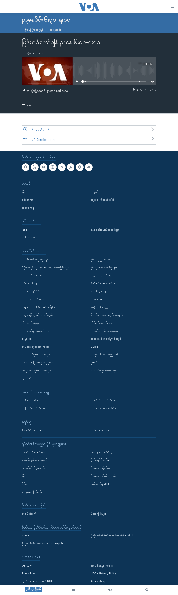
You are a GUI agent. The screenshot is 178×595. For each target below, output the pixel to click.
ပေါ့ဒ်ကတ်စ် (28, 237)
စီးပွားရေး (27, 338)
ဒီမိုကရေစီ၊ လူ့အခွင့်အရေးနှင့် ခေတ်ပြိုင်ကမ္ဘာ (46, 267)
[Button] (28, 106)
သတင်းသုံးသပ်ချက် (32, 275)
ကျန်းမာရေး (97, 298)
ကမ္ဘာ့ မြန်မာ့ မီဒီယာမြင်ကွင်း (37, 314)
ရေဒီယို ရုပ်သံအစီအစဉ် (34, 459)
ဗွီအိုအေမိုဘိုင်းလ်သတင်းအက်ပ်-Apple (42, 543)
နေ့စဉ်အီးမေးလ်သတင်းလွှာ (105, 229)
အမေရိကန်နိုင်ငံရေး (32, 291)
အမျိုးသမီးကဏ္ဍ (99, 306)
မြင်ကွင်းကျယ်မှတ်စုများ (104, 267)
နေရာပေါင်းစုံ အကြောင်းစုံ (105, 354)
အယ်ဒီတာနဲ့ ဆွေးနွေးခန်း (35, 259)
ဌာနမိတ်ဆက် (29, 513)
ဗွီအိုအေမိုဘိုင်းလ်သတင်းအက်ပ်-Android (112, 535)
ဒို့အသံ (94, 362)
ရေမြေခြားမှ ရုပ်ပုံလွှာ (102, 452)
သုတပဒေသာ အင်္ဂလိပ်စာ (104, 408)
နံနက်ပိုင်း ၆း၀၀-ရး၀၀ (34, 430)
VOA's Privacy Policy (103, 573)
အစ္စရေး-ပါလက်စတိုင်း (103, 199)
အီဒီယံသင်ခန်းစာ (31, 400)
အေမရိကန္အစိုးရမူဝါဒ (102, 565)
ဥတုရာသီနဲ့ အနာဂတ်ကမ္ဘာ (36, 330)
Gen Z (94, 346)
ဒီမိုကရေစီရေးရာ (31, 283)
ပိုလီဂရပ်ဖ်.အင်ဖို (100, 459)
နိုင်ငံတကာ (28, 199)
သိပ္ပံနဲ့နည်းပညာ (30, 322)
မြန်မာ (25, 191)
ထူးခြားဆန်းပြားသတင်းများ (36, 370)
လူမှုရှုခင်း (27, 378)
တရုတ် (94, 191)
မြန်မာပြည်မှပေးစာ (101, 259)
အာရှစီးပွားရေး (99, 291)
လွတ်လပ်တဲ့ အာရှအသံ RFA (37, 581)
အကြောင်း (55, 29)
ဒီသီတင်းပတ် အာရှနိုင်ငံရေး (105, 283)
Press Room (29, 573)
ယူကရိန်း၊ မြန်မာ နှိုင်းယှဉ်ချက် (38, 362)
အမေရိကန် (28, 207)
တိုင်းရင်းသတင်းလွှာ (101, 322)
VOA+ (25, 535)
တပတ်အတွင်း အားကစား (35, 346)
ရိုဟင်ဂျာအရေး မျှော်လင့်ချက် (107, 314)
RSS (25, 229)
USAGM (27, 565)
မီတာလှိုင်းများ (98, 513)
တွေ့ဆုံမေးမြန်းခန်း (32, 491)
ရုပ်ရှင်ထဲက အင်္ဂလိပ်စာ (103, 400)
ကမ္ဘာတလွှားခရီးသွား (102, 275)
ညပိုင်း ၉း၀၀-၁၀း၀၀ (102, 430)
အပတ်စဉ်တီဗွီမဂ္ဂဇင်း (33, 467)
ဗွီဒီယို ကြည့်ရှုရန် (34, 29)
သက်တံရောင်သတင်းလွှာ (104, 370)
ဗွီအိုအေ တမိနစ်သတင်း (103, 475)
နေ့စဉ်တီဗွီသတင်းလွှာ (33, 452)
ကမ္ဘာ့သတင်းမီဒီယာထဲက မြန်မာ (39, 306)
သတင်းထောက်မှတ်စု (33, 298)
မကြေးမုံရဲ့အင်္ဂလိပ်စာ (33, 408)
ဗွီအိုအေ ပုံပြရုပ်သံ (100, 467)
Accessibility (98, 581)
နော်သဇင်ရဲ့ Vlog (100, 483)
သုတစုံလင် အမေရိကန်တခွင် (106, 338)
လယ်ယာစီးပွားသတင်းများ (36, 354)
